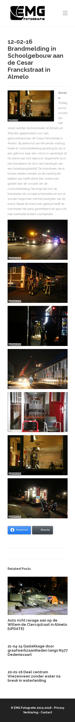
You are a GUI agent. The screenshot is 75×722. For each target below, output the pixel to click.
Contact (46, 712)
